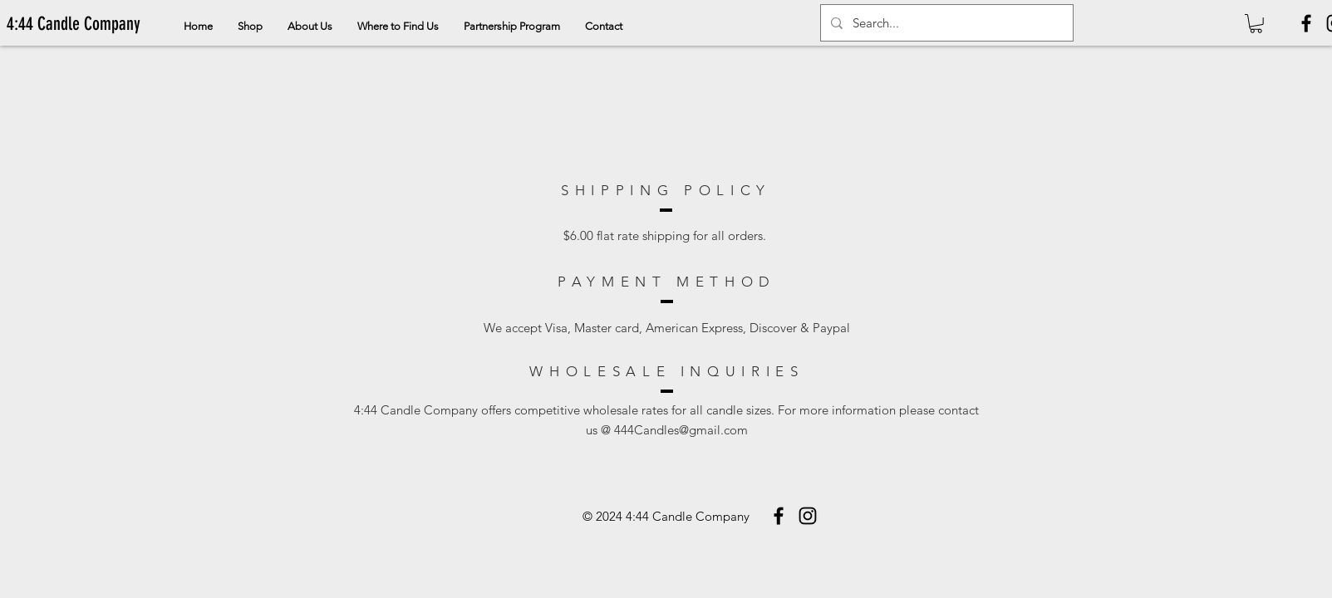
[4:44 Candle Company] (73, 24)
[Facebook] (1306, 23)
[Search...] (945, 23)
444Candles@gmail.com (681, 430)
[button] (1256, 23)
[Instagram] (807, 515)
